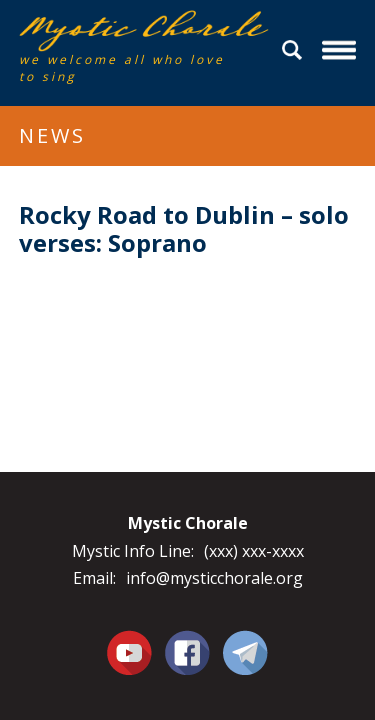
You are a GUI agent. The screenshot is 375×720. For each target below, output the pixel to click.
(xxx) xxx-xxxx (254, 551)
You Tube (130, 652)
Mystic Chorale (134, 31)
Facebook (187, 641)
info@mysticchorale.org (214, 578)
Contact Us (245, 652)
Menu (342, 50)
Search (295, 50)
